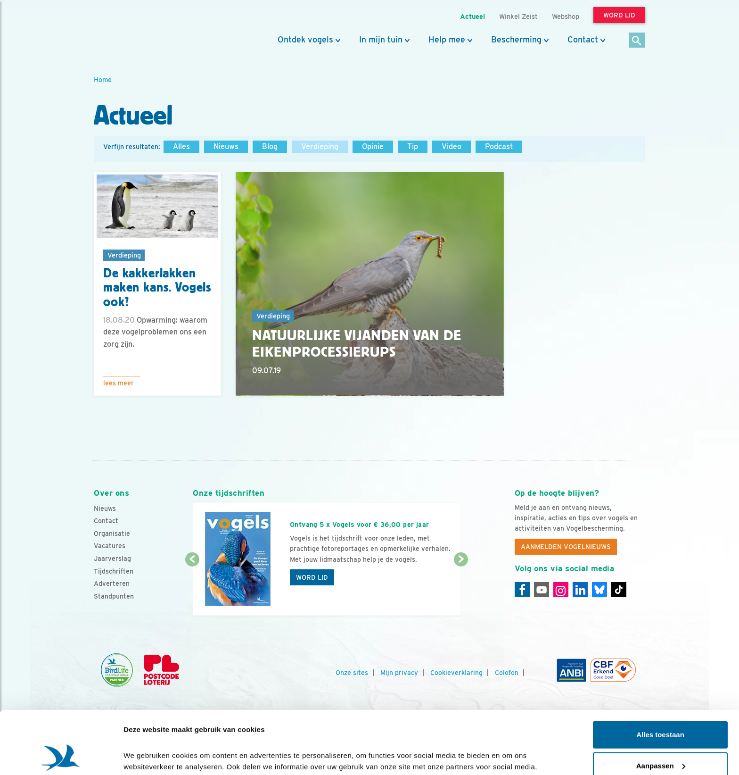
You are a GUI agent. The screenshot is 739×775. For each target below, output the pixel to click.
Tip (412, 146)
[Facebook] (522, 589)
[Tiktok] (618, 589)
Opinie (373, 146)
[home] (136, 29)
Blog (270, 146)
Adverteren (112, 583)
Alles (181, 146)
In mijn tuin (380, 39)
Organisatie (112, 533)
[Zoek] (637, 41)
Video (451, 146)
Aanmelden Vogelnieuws (566, 546)
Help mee (446, 39)
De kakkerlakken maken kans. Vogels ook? (157, 287)
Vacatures (109, 546)
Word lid (312, 577)
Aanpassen (660, 706)
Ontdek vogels (305, 39)
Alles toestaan (660, 676)
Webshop (565, 16)
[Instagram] (560, 589)
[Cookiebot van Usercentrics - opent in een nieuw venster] (61, 757)
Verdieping (319, 146)
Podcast (499, 146)
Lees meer (118, 383)
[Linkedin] (580, 589)
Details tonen (145, 756)
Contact (582, 39)
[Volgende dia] (461, 588)
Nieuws (225, 146)
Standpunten (114, 596)
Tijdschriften (113, 571)
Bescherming (516, 39)
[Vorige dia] (192, 588)
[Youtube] (541, 589)
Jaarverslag (112, 558)
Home (103, 79)
